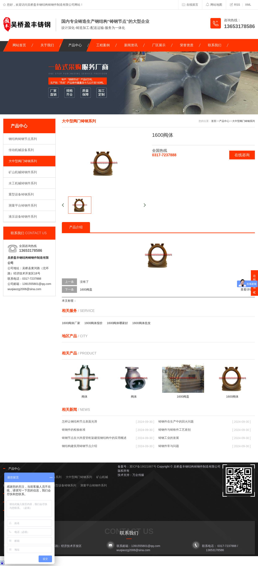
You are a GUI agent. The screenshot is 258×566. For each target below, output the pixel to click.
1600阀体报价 (93, 323)
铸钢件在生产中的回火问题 (176, 421)
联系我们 (214, 45)
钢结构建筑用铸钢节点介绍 (79, 446)
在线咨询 (242, 155)
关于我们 (47, 45)
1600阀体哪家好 (117, 323)
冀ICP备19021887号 (142, 466)
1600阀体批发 (141, 323)
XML (248, 4)
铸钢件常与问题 (168, 446)
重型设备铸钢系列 (21, 194)
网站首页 (19, 45)
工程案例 (103, 45)
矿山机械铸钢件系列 (23, 172)
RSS (235, 4)
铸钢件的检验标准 (73, 429)
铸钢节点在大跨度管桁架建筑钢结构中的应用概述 (94, 437)
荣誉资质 (186, 45)
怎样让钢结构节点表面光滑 (79, 421)
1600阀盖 (86, 289)
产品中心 (75, 45)
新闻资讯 (131, 45)
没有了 (84, 281)
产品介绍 (76, 227)
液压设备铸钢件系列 (23, 216)
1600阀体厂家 (71, 323)
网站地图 (214, 4)
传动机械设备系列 (21, 150)
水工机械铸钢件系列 (23, 183)
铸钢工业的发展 (168, 437)
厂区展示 (158, 45)
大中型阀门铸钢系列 (23, 161)
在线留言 (190, 4)
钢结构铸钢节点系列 (23, 139)
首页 (213, 121)
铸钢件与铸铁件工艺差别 (174, 429)
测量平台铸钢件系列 (23, 205)
